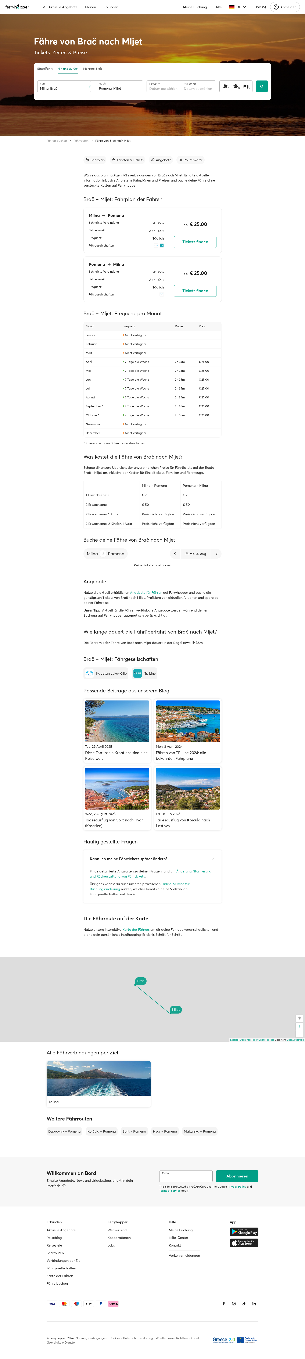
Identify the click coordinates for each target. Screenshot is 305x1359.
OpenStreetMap (295, 1039)
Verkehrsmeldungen (184, 1255)
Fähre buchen (57, 1283)
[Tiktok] (244, 1303)
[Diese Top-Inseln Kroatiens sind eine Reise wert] (117, 731)
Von (42, 83)
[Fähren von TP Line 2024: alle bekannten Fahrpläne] (188, 731)
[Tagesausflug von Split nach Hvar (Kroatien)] (117, 798)
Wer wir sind (117, 1230)
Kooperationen (119, 1238)
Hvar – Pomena (165, 1131)
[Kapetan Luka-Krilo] (105, 673)
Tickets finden (195, 241)
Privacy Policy (237, 1186)
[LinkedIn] (254, 1303)
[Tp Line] (144, 673)
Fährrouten (81, 141)
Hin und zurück (68, 69)
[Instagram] (234, 1303)
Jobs (111, 1245)
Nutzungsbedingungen (91, 1338)
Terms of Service (169, 1190)
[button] (103, 553)
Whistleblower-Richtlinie (172, 1338)
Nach (102, 83)
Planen (90, 7)
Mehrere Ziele (93, 69)
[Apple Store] (244, 1242)
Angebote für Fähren (146, 592)
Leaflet (234, 1039)
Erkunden (111, 7)
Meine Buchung (195, 7)
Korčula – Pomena (101, 1131)
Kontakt (175, 1245)
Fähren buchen (57, 141)
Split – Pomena (134, 1131)
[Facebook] (223, 1303)
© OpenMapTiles (265, 1039)
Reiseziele (54, 1245)
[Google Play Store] (244, 1231)
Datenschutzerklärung (138, 1338)
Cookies (115, 1338)
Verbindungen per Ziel (64, 1260)
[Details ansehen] (64, 1185)
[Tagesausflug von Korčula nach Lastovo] (188, 798)
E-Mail (166, 1173)
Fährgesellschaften (61, 1268)
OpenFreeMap (247, 1039)
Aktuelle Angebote (60, 7)
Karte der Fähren (135, 929)
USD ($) (260, 7)
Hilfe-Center (178, 1238)
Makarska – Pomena (200, 1131)
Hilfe (218, 7)
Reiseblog (54, 1238)
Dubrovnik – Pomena (64, 1131)
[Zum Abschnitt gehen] (94, 160)
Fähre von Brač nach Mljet (112, 141)
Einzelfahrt (45, 69)
